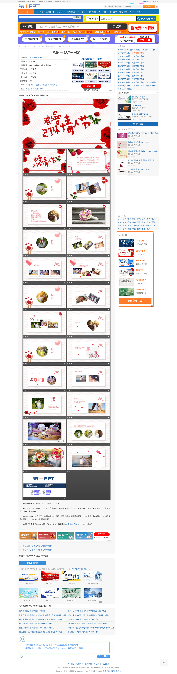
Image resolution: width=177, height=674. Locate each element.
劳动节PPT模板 (138, 59)
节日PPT (60, 12)
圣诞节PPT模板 (124, 53)
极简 (124, 226)
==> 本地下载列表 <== (33, 563)
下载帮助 (145, 2)
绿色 (143, 219)
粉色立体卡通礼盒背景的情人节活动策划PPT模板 (87, 611)
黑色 (134, 219)
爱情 (41, 89)
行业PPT (50, 12)
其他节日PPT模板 (125, 89)
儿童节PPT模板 (138, 63)
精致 (139, 229)
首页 (26, 12)
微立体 (130, 226)
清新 (153, 222)
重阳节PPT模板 (124, 79)
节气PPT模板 (151, 82)
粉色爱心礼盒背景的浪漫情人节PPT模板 (83, 632)
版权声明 (79, 664)
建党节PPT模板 (124, 73)
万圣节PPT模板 (138, 82)
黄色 (153, 219)
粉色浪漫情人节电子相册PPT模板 (32, 611)
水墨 (124, 229)
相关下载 (45, 85)
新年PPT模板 (135, 50)
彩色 (124, 219)
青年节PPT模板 (124, 63)
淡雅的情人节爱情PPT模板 (138, 142)
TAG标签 (105, 664)
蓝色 (129, 219)
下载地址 (37, 85)
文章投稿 (154, 2)
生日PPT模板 (139, 86)
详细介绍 (29, 85)
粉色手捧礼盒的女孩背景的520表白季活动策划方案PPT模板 (91, 628)
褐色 (148, 222)
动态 (37, 89)
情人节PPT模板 (43, 46)
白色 (143, 222)
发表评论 (53, 85)
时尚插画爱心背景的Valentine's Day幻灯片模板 (143, 151)
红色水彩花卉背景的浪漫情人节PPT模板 (83, 619)
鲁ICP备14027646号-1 (112, 671)
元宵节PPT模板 (149, 50)
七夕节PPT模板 (124, 76)
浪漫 (32, 89)
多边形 (152, 226)
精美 (134, 229)
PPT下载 (102, 12)
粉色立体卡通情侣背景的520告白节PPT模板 (36, 628)
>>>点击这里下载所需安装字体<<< (77, 569)
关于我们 (71, 664)
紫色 (124, 222)
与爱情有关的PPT (73, 524)
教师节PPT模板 (124, 69)
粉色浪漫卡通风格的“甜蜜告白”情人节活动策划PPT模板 (40, 632)
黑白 (139, 222)
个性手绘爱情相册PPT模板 (138, 169)
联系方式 (88, 664)
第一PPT (22, 46)
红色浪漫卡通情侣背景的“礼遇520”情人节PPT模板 (87, 624)
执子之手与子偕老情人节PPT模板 (39, 550)
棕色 (129, 222)
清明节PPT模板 (124, 59)
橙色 (148, 219)
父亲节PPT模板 (138, 79)
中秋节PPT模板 (124, 66)
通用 (143, 229)
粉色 (119, 222)
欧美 (129, 229)
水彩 (147, 226)
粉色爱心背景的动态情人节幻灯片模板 (143, 133)
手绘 (142, 226)
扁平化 (136, 226)
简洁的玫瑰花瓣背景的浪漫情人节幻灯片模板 (143, 160)
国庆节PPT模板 (138, 66)
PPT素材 (81, 12)
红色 (28, 89)
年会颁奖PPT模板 (125, 86)
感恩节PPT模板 (138, 76)
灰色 (134, 222)
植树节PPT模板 (138, 56)
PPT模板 (40, 12)
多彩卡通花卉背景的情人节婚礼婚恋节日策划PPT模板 (89, 615)
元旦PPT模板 (123, 50)
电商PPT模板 (151, 86)
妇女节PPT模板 (124, 56)
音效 (138, 12)
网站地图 (97, 664)
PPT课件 (113, 12)
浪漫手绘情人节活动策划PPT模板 (39, 546)
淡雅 (119, 219)
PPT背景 (71, 12)
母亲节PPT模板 (124, 82)
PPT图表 (92, 12)
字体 (132, 12)
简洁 (119, 226)
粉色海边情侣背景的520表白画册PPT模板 (35, 624)
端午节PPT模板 (138, 69)
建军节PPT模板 (138, 73)
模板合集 (123, 12)
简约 (119, 229)
